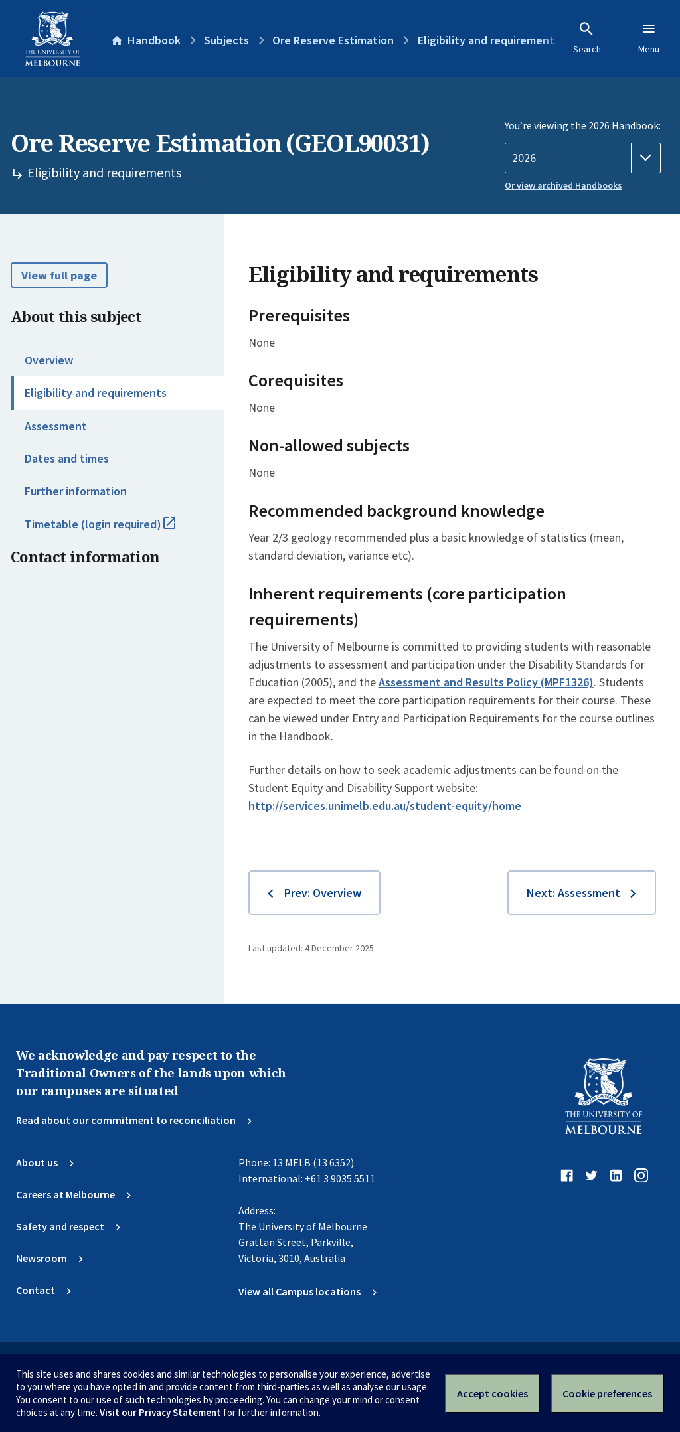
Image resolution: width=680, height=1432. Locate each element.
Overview (49, 360)
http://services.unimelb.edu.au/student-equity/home (384, 805)
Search (587, 38)
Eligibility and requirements (96, 392)
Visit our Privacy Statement (160, 1412)
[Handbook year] (582, 158)
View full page (59, 275)
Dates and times (67, 458)
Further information (76, 491)
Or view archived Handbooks (563, 185)
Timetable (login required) (115, 529)
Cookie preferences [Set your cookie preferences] (607, 1393)
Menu (648, 38)
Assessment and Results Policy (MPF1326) (486, 682)
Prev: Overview (322, 892)
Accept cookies (492, 1393)
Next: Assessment (573, 892)
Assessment (56, 426)
